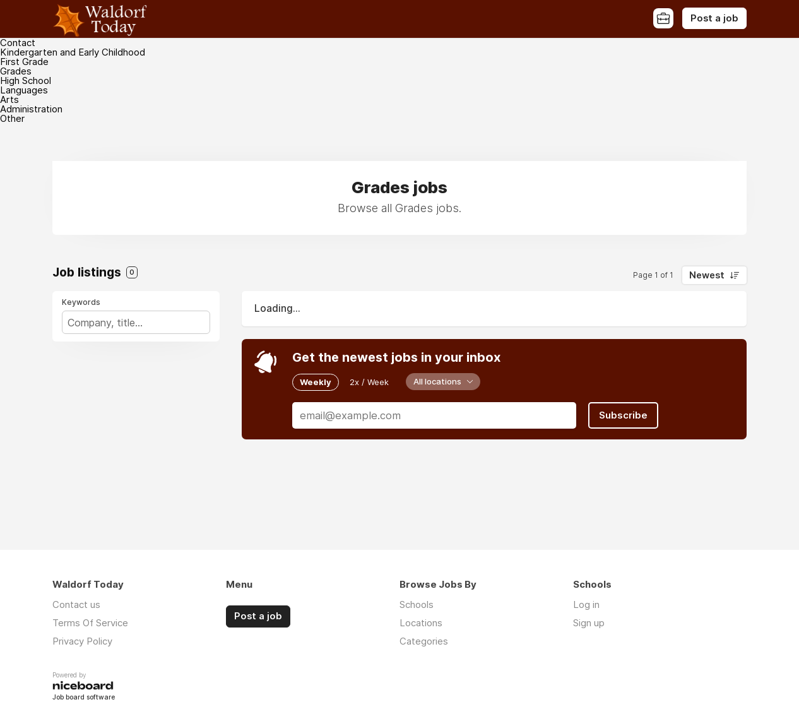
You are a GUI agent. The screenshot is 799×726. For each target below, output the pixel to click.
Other (12, 118)
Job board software (83, 697)
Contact (17, 43)
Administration (31, 109)
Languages (24, 90)
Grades (16, 71)
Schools (417, 604)
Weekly (315, 382)
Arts (9, 99)
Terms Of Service (90, 623)
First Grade (24, 62)
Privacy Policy (82, 641)
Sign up (589, 623)
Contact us (76, 604)
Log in (586, 604)
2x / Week (369, 382)
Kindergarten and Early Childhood (72, 52)
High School (25, 80)
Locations (421, 623)
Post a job (714, 18)
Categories (424, 641)
